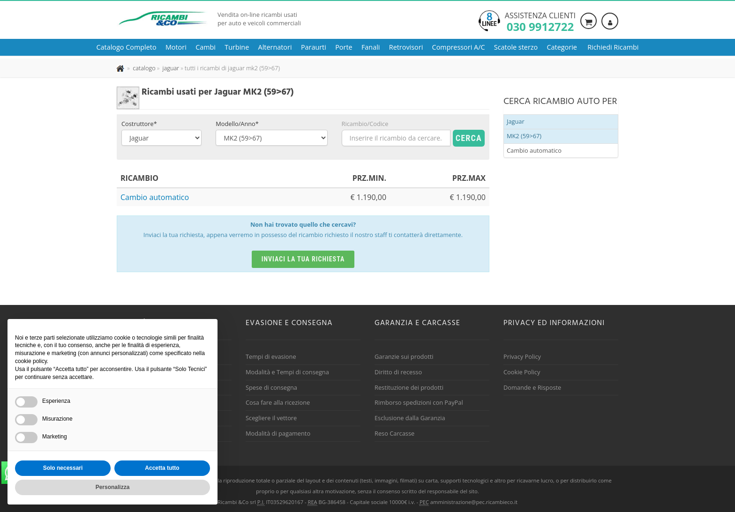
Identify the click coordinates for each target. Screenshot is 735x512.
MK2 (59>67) (524, 136)
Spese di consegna (271, 387)
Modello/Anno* (237, 123)
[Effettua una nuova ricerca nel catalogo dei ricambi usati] (143, 68)
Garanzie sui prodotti (404, 356)
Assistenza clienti (540, 21)
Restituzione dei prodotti (409, 387)
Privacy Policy (522, 356)
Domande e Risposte (532, 387)
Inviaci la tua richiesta (303, 259)
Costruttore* (139, 123)
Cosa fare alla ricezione (278, 402)
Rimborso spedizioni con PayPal (419, 402)
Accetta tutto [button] (162, 468)
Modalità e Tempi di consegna (287, 372)
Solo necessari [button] (63, 468)
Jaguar (516, 121)
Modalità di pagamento (278, 433)
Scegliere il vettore (271, 418)
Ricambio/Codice (365, 123)
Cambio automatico (154, 197)
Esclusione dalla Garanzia (410, 418)
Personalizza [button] (113, 487)
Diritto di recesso (398, 372)
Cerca (469, 138)
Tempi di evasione (271, 356)
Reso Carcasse (394, 433)
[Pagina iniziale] (121, 68)
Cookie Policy (521, 372)
